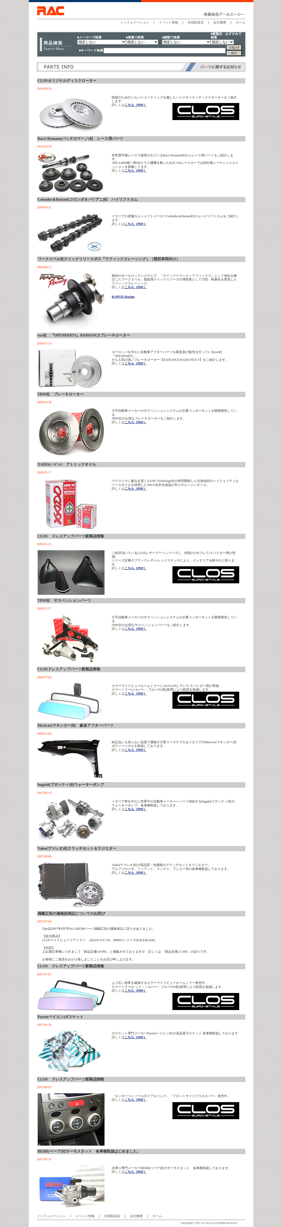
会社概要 (219, 22)
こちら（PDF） (136, 105)
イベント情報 (168, 22)
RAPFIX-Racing (123, 297)
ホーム (240, 22)
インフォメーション (134, 22)
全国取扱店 (196, 22)
